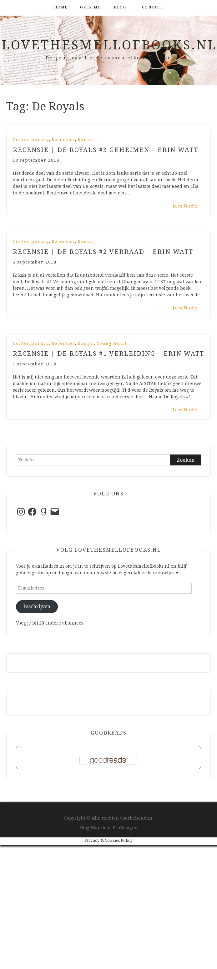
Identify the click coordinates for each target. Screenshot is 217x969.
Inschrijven (36, 607)
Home (61, 7)
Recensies (63, 139)
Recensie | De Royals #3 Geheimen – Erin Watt (105, 149)
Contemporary (31, 139)
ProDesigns (125, 827)
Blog (120, 7)
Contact (152, 7)
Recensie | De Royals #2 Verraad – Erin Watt (103, 251)
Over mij (90, 7)
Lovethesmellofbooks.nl (109, 45)
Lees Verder (188, 205)
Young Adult (112, 343)
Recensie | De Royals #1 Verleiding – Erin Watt (108, 353)
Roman (86, 139)
